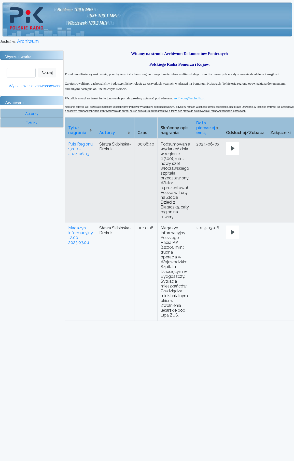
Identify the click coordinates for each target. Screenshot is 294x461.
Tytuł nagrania (77, 130)
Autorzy (107, 132)
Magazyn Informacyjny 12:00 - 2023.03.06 (80, 235)
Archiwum (28, 41)
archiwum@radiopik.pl (189, 98)
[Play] (233, 148)
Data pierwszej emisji (205, 128)
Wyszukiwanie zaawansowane (35, 86)
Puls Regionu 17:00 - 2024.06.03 (80, 149)
